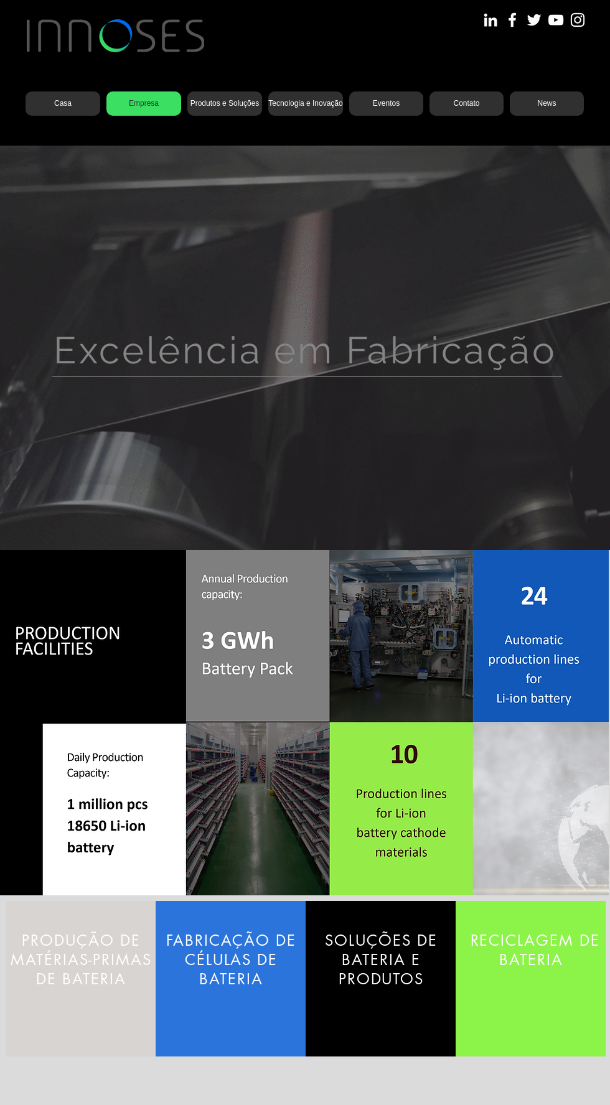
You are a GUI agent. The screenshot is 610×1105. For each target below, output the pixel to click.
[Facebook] (512, 20)
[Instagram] (577, 20)
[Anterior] (70, 348)
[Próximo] (540, 348)
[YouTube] (556, 20)
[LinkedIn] (490, 20)
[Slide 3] (305, 519)
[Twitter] (534, 20)
